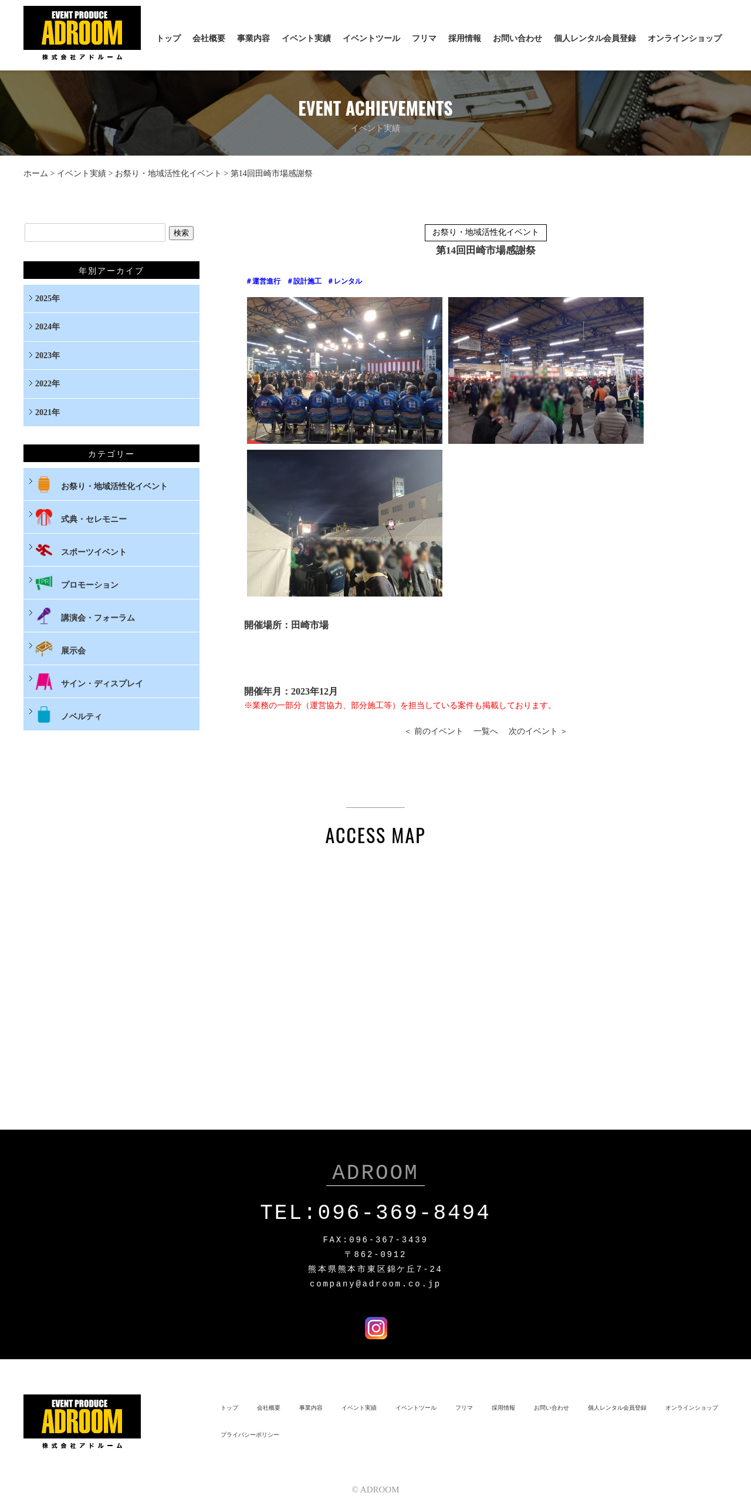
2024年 (47, 326)
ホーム (35, 173)
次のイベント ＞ (539, 731)
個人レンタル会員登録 (595, 38)
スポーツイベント (81, 550)
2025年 (47, 298)
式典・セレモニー (81, 517)
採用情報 (464, 38)
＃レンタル (344, 281)
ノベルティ (68, 714)
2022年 (47, 383)
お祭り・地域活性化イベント (168, 173)
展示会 (60, 649)
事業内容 (253, 38)
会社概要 (208, 38)
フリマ (424, 38)
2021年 (47, 412)
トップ (168, 38)
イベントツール (371, 38)
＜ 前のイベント (434, 731)
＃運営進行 (262, 281)
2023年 (47, 355)
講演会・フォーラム (85, 616)
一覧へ (485, 731)
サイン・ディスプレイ (89, 681)
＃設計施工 (304, 281)
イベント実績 (306, 38)
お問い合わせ (517, 38)
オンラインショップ (685, 38)
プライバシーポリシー (250, 1432)
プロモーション (77, 583)
